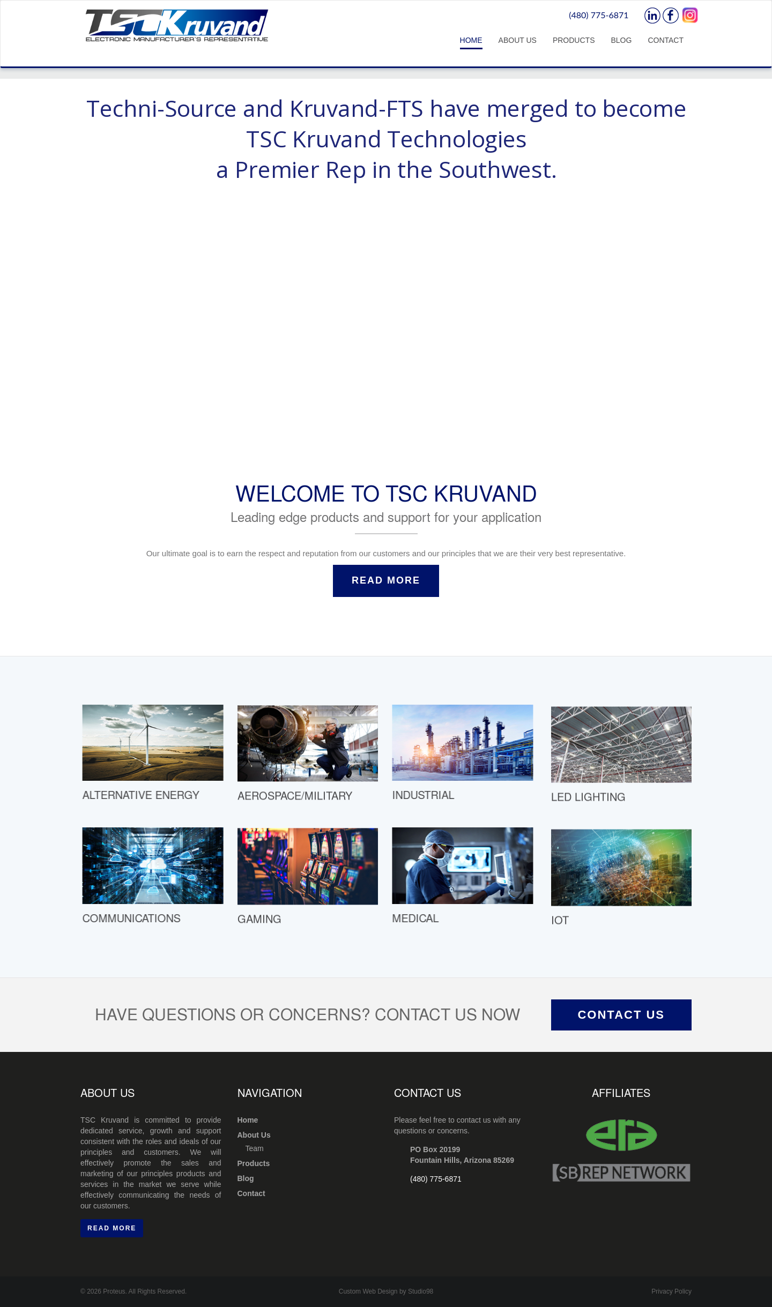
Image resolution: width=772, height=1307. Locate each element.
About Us (518, 40)
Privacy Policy (671, 1291)
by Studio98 (416, 1291)
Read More (386, 580)
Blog (621, 40)
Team (255, 1148)
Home (471, 40)
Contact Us (621, 1014)
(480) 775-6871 (598, 15)
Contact (666, 40)
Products (574, 40)
